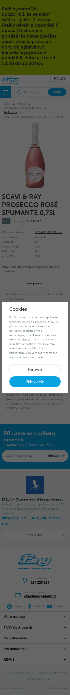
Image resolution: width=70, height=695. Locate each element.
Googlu (26, 339)
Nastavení (35, 369)
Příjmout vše (35, 381)
